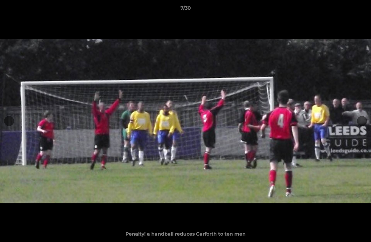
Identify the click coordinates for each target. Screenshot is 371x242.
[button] (359, 10)
